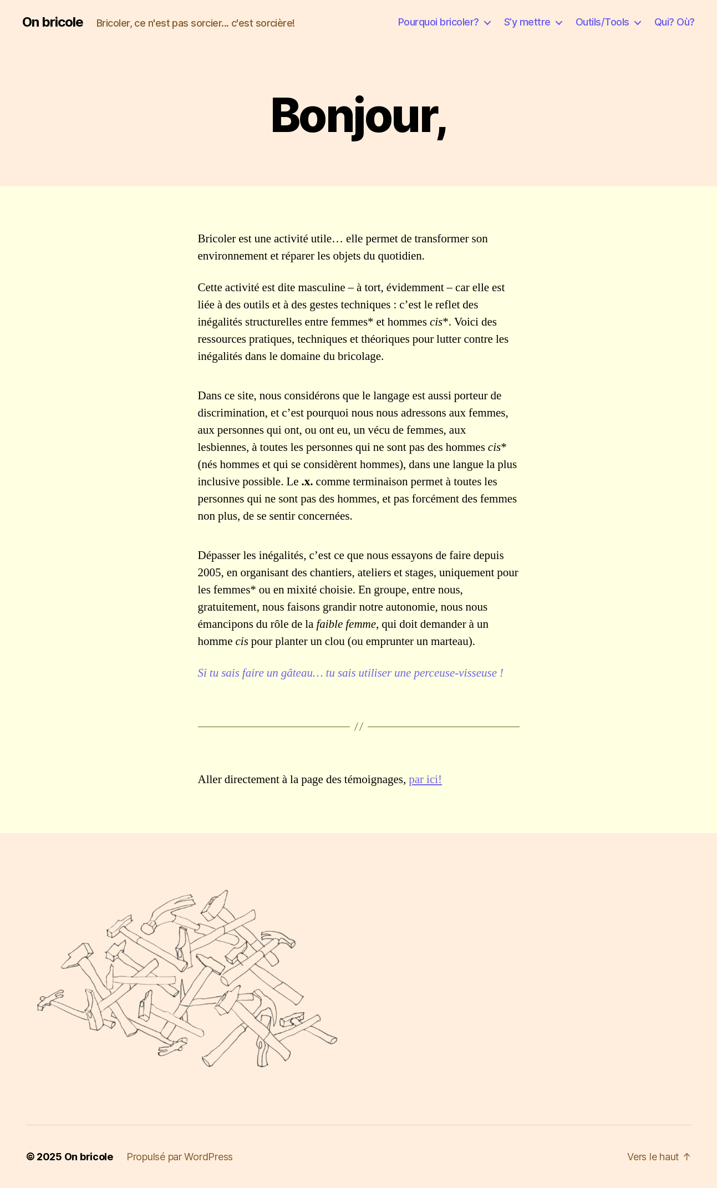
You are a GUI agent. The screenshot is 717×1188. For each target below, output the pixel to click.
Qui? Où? (674, 22)
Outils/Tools (602, 22)
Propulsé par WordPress (179, 1156)
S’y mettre (527, 22)
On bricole (52, 22)
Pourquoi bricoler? (438, 22)
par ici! (425, 779)
